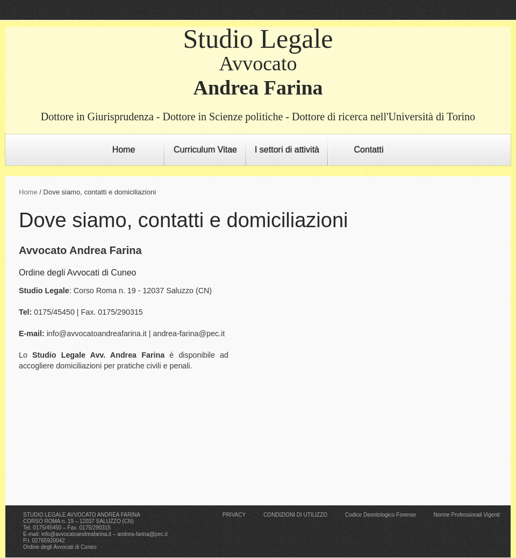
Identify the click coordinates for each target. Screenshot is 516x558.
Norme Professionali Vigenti (467, 515)
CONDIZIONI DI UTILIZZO (295, 515)
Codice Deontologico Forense (380, 515)
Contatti (368, 149)
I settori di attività (287, 149)
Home (123, 149)
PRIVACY (234, 515)
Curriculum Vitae (205, 149)
